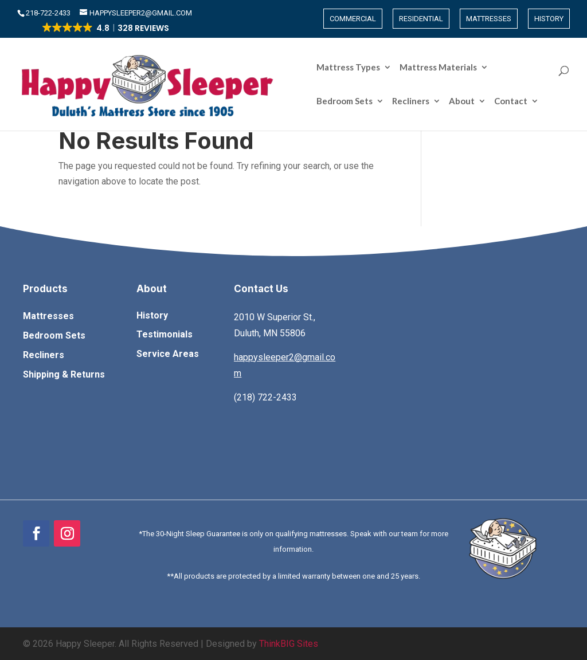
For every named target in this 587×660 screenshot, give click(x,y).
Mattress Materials (258, 67)
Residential (421, 18)
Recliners (410, 67)
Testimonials (164, 334)
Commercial (353, 18)
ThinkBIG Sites (288, 643)
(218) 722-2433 (265, 397)
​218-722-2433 (49, 13)
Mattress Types (168, 67)
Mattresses (488, 18)
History (548, 18)
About (462, 67)
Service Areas (167, 353)
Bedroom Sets (344, 67)
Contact (510, 67)
